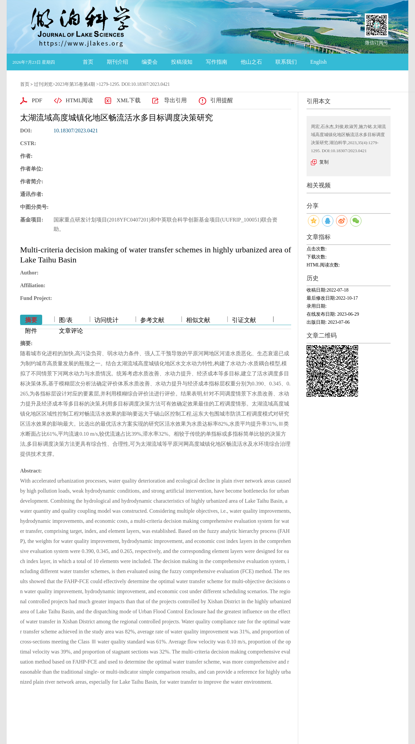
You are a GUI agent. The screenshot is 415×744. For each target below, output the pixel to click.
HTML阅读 (79, 100)
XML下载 (128, 100)
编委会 (150, 62)
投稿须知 (181, 62)
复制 (324, 162)
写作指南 (216, 62)
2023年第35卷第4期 (75, 84)
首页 (88, 62)
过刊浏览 (43, 84)
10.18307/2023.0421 (76, 130)
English (318, 62)
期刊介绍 (117, 62)
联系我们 (286, 62)
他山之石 (251, 62)
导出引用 (175, 100)
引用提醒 (221, 100)
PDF (37, 100)
